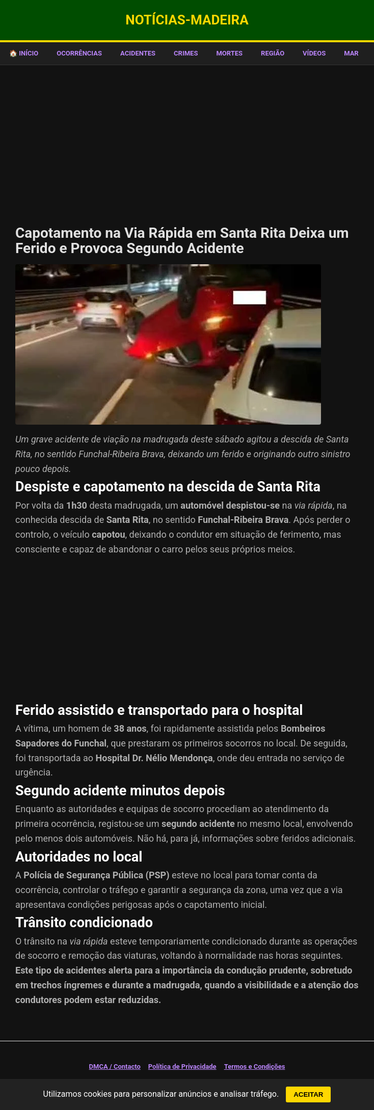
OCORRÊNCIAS (79, 53)
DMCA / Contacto (115, 1066)
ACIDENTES (137, 53)
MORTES (229, 53)
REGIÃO (272, 53)
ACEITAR (308, 1094)
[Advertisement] (187, 141)
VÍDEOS (314, 53)
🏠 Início (23, 53)
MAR (351, 53)
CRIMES (186, 53)
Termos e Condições (254, 1066)
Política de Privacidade (182, 1066)
